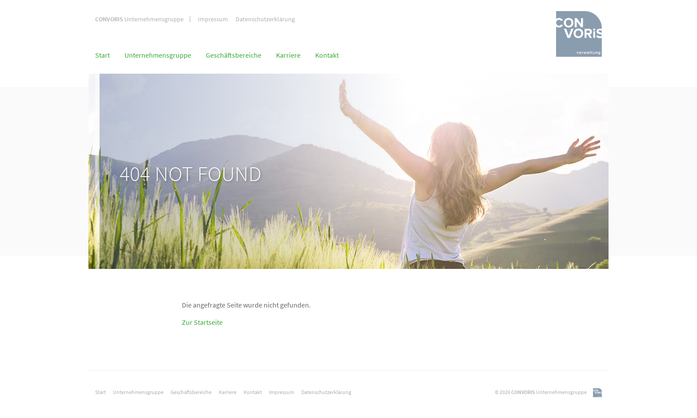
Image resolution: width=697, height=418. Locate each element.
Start (102, 55)
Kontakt (327, 55)
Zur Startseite (202, 322)
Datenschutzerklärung (265, 19)
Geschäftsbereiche (233, 55)
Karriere (288, 55)
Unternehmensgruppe (139, 19)
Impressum (213, 19)
